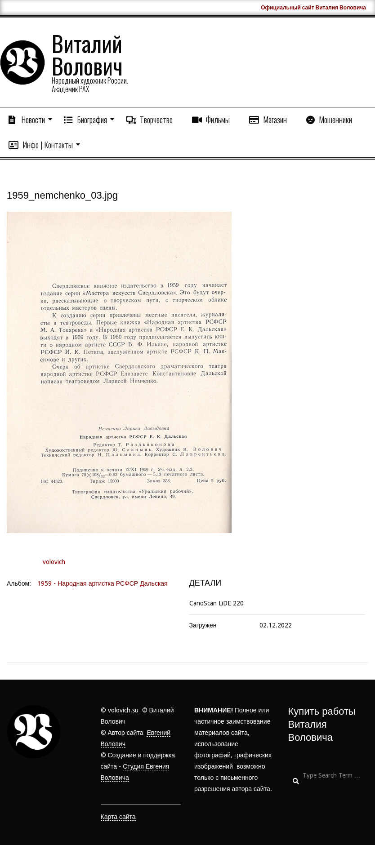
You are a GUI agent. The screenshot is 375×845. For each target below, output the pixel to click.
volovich (54, 561)
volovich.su (123, 710)
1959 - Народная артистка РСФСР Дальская (102, 583)
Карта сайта (118, 816)
